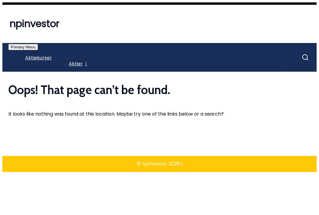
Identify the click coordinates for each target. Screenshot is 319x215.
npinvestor (34, 23)
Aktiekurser (38, 57)
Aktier (76, 63)
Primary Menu (23, 47)
